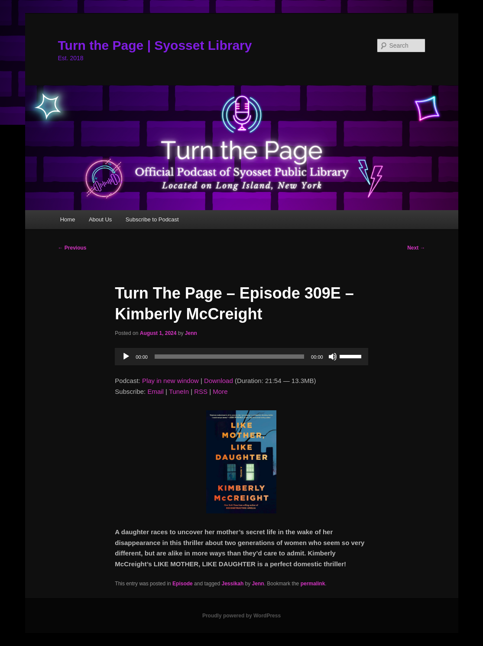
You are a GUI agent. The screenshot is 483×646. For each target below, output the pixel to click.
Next (416, 248)
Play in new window (170, 380)
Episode (182, 584)
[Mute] (332, 356)
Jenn (191, 333)
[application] (241, 356)
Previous (72, 248)
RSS (200, 391)
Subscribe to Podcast (152, 219)
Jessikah (233, 584)
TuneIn (179, 391)
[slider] (229, 356)
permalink (313, 584)
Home (67, 219)
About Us (100, 219)
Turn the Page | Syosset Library (155, 45)
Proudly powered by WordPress (241, 616)
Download (218, 380)
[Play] (126, 356)
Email (155, 391)
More (220, 391)
